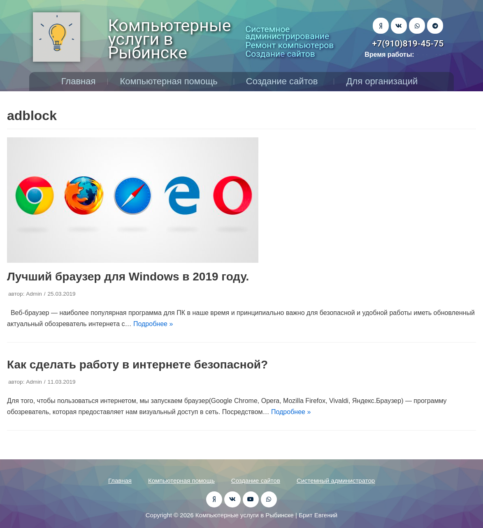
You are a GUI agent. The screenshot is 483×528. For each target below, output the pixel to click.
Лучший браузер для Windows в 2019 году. (128, 276)
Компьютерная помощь (170, 81)
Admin (34, 294)
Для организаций (384, 81)
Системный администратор (336, 480)
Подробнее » (153, 323)
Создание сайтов (284, 81)
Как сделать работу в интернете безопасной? (137, 364)
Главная (78, 81)
